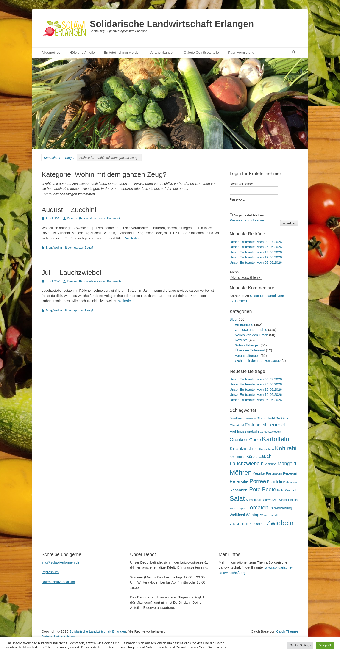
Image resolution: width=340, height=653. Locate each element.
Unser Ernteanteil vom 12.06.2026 (256, 257)
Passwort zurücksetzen (247, 220)
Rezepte (241, 340)
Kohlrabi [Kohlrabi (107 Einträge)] (285, 448)
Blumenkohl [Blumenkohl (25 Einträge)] (266, 418)
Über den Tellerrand (250, 350)
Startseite (52, 157)
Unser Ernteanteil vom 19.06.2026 (256, 252)
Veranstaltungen (162, 52)
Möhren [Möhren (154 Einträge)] (241, 472)
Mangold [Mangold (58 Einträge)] (287, 463)
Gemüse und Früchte (251, 330)
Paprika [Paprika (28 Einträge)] (259, 473)
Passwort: (237, 199)
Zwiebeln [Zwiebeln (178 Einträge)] (279, 523)
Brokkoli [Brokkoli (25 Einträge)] (282, 418)
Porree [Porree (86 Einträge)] (257, 481)
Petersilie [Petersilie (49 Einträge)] (239, 481)
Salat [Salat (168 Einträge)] (237, 498)
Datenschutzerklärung (58, 582)
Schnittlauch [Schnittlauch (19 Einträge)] (254, 499)
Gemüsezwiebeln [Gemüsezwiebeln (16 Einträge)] (270, 431)
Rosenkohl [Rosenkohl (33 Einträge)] (239, 490)
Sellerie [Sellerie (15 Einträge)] (234, 508)
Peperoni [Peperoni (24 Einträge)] (290, 473)
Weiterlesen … (136, 238)
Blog (70, 157)
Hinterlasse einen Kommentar (103, 218)
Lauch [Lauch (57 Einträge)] (265, 456)
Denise (72, 218)
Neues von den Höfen (251, 335)
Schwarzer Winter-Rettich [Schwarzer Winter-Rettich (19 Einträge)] (280, 499)
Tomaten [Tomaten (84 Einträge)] (257, 507)
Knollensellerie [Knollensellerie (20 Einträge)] (264, 449)
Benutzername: (241, 184)
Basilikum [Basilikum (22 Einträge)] (237, 418)
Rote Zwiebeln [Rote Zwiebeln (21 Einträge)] (287, 490)
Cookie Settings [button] (300, 645)
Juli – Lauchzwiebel (71, 272)
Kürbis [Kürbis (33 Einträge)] (252, 456)
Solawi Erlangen (247, 345)
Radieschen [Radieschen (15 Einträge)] (290, 482)
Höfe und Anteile (82, 52)
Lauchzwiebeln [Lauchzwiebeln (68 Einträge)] (247, 463)
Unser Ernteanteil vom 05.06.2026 (256, 262)
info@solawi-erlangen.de (60, 562)
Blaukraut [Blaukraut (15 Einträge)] (250, 418)
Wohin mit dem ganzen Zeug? (73, 247)
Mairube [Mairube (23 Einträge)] (271, 464)
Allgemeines (51, 52)
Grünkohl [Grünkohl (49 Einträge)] (239, 439)
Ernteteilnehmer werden (122, 52)
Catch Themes (287, 631)
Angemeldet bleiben (249, 215)
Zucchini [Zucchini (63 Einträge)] (239, 523)
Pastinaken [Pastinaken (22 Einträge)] (274, 473)
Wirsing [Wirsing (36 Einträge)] (252, 514)
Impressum (50, 572)
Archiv (234, 272)
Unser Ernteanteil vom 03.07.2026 (256, 242)
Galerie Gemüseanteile (201, 52)
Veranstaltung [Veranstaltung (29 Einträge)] (280, 508)
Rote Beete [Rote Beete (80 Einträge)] (262, 490)
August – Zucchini (69, 209)
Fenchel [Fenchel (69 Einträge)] (276, 425)
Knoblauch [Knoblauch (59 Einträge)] (241, 448)
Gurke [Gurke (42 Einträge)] (255, 439)
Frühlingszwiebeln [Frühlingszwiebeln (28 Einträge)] (244, 431)
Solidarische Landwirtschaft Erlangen (172, 24)
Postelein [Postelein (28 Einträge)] (274, 482)
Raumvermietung (241, 52)
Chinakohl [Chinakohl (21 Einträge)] (237, 425)
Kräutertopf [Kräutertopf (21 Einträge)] (237, 457)
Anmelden (289, 223)
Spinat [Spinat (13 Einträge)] (243, 508)
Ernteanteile (244, 324)
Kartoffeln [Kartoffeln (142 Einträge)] (275, 439)
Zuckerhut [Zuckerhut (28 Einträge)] (257, 524)
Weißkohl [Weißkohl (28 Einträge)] (237, 515)
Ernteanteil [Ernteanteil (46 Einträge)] (255, 424)
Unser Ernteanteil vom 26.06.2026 (256, 247)
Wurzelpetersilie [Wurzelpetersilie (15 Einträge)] (269, 515)
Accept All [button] (325, 645)
